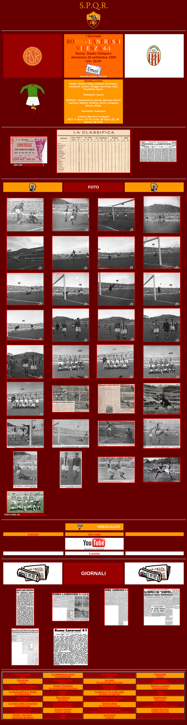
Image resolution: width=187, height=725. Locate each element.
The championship (63, 677)
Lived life (23, 700)
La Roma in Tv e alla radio (109, 691)
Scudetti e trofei (63, 680)
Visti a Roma (160, 680)
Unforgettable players (22, 688)
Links (63, 715)
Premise (22, 683)
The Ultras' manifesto (109, 700)
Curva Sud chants (22, 712)
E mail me (109, 718)
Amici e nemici (63, 709)
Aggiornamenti (109, 674)
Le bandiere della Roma (22, 686)
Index (22, 677)
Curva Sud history (22, 706)
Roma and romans (160, 688)
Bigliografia (160, 697)
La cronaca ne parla (109, 709)
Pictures (160, 677)
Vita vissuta (22, 697)
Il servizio (33, 534)
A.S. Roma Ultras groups (109, 706)
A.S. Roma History (23, 694)
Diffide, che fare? (22, 715)
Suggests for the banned (22, 718)
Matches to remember (63, 706)
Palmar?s (63, 683)
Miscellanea (63, 697)
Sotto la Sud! (160, 703)
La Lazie (109, 680)
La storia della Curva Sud (22, 703)
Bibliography (160, 700)
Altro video (94, 534)
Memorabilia (110, 686)
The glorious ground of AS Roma (63, 688)
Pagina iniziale (22, 674)
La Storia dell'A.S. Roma (22, 691)
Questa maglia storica (33, 514)
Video (160, 691)
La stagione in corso (62, 674)
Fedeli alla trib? (160, 709)
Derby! (63, 691)
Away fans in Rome (160, 683)
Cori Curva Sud (22, 709)
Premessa (22, 680)
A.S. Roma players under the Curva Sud (160, 706)
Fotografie (160, 674)
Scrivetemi (110, 715)
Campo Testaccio (63, 686)
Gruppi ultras (109, 703)
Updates (109, 677)
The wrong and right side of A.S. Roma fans (109, 712)
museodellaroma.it (33, 165)
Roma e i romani (160, 686)
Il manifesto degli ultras (109, 697)
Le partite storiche (63, 703)
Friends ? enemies (63, 712)
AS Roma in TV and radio (109, 694)
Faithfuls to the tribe (160, 712)
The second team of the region (109, 683)
